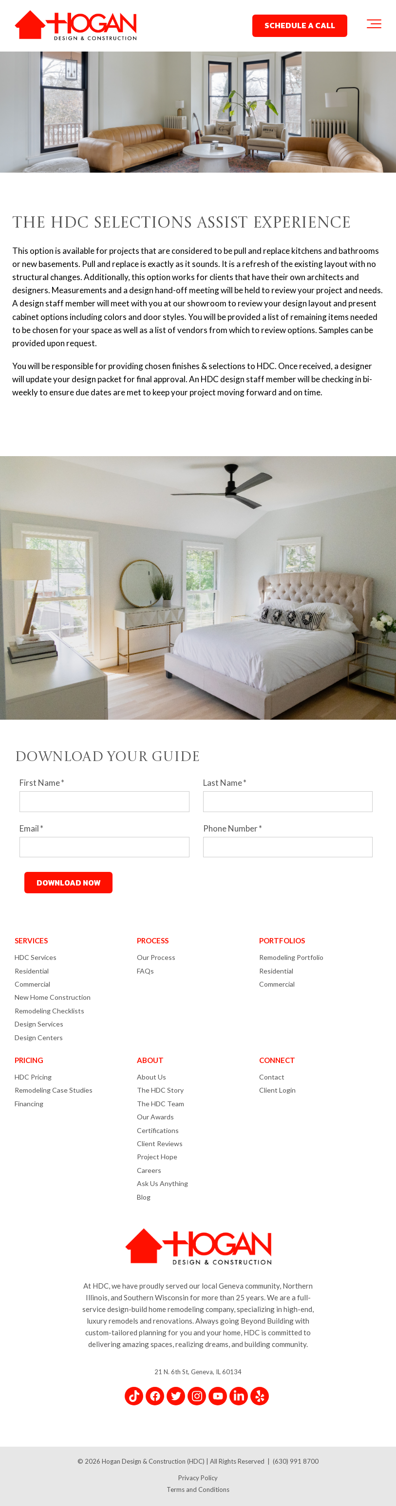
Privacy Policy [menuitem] (198, 1478)
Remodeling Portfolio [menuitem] (291, 957)
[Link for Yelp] (259, 1396)
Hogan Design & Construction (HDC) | (156, 1461)
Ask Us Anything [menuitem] (162, 1183)
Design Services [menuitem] (39, 1024)
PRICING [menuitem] (29, 1060)
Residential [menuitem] (32, 971)
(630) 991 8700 (296, 1461)
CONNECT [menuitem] (277, 1060)
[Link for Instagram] (197, 1396)
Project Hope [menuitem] (157, 1156)
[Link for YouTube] (217, 1396)
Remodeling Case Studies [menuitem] (54, 1090)
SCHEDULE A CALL (299, 25)
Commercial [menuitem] (32, 984)
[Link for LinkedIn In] (238, 1396)
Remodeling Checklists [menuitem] (49, 1011)
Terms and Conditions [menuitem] (198, 1489)
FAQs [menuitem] (145, 971)
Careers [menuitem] (149, 1170)
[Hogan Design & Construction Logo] (75, 26)
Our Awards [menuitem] (155, 1117)
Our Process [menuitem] (156, 957)
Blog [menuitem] (144, 1197)
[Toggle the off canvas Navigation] (374, 25)
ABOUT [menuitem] (150, 1060)
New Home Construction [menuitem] (53, 997)
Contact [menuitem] (271, 1077)
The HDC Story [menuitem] (160, 1090)
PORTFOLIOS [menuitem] (282, 940)
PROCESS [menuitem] (153, 940)
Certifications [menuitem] (158, 1130)
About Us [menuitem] (151, 1077)
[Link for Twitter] (176, 1396)
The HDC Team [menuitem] (160, 1103)
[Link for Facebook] (155, 1396)
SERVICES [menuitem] (31, 940)
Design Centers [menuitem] (39, 1037)
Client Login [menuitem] (277, 1090)
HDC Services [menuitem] (36, 957)
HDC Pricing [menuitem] (33, 1077)
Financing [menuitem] (29, 1103)
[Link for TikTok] (134, 1396)
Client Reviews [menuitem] (160, 1143)
